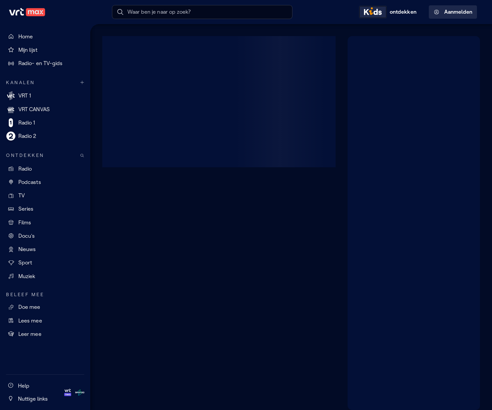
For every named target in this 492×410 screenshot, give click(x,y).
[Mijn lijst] (45, 49)
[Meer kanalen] (82, 82)
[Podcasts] (45, 182)
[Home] (45, 36)
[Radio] (45, 168)
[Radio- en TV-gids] (45, 63)
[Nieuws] (45, 249)
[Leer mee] (45, 334)
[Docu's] (45, 235)
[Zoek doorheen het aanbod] (82, 155)
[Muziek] (45, 276)
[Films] (45, 222)
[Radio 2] (45, 136)
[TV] (45, 195)
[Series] (45, 209)
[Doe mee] (45, 307)
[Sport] (45, 262)
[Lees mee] (45, 320)
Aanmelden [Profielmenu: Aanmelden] (453, 12)
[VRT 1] (45, 95)
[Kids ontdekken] (389, 12)
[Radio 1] (45, 122)
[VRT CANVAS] (45, 109)
